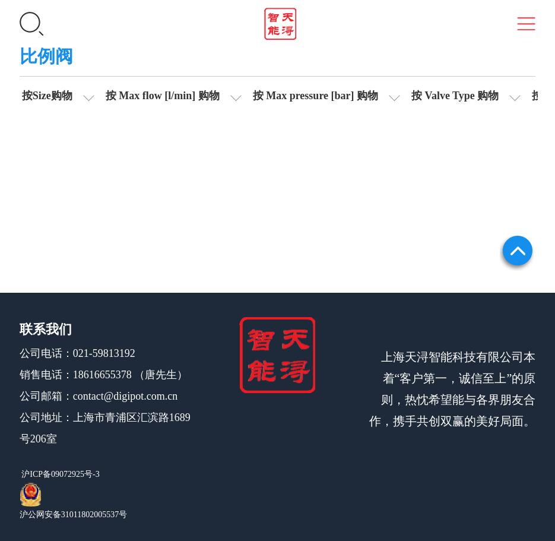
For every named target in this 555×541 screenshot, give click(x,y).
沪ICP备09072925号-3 (60, 474)
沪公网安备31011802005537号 (73, 514)
